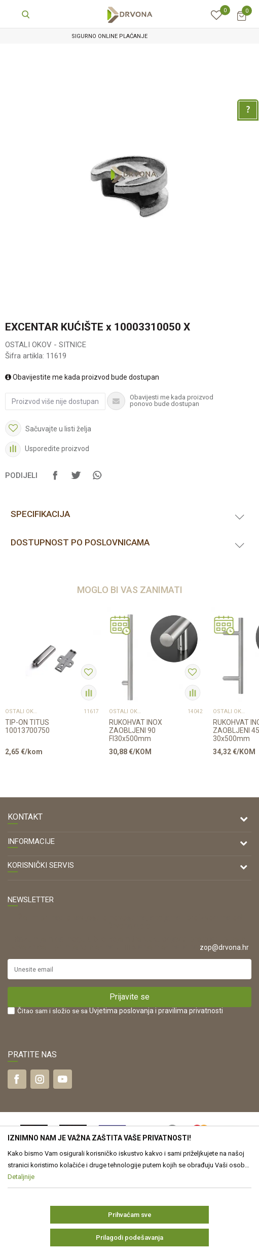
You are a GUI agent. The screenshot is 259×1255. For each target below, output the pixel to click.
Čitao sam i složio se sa (120, 1011)
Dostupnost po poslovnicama (80, 542)
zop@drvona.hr (224, 947)
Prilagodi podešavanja (129, 1237)
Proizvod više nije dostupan (55, 401)
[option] (129, 36)
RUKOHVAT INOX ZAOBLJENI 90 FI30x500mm (135, 730)
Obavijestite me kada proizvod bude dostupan (82, 377)
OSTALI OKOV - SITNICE (45, 344)
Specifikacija (40, 514)
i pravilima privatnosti (189, 1011)
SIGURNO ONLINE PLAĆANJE (129, 36)
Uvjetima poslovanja (121, 1011)
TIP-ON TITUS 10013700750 (27, 726)
